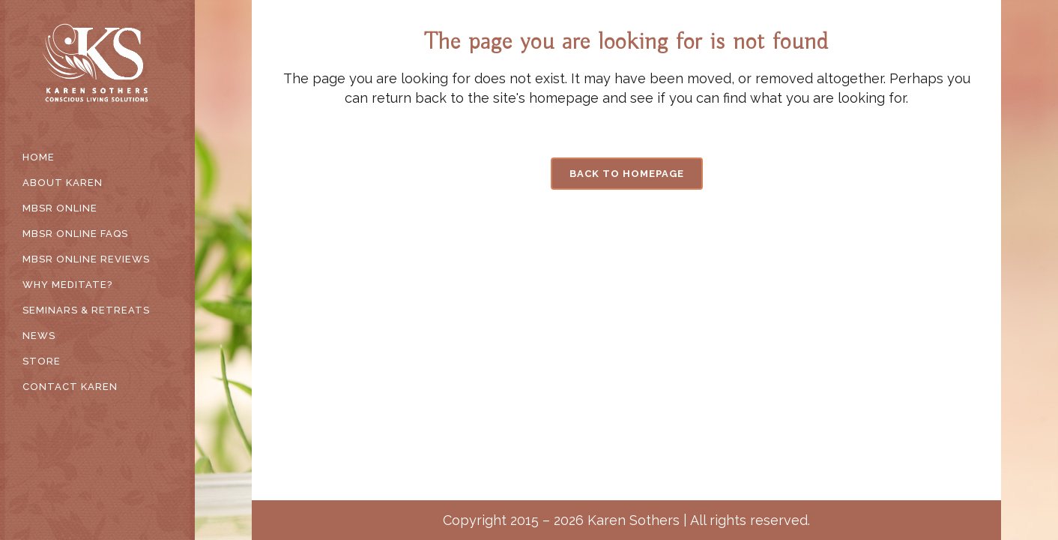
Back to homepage (626, 173)
